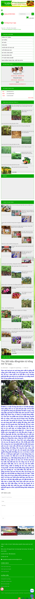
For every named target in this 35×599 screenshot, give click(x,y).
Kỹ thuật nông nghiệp (17, 57)
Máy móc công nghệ (17, 52)
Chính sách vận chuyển (6, 569)
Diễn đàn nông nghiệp (11, 28)
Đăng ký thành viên (5, 586)
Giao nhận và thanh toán (6, 581)
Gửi (3, 518)
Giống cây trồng (17, 37)
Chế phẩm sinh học (17, 50)
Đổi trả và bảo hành (5, 583)
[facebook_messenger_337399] (32, 596)
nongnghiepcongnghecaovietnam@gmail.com (12, 559)
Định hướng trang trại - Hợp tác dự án (12, 60)
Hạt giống (17, 39)
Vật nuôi (17, 42)
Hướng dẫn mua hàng (5, 578)
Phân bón (17, 45)
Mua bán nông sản (17, 55)
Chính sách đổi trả (5, 571)
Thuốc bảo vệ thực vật (8, 47)
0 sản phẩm (30, 18)
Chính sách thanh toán (6, 566)
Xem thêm (14, 172)
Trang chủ (3, 28)
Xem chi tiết (30, 97)
